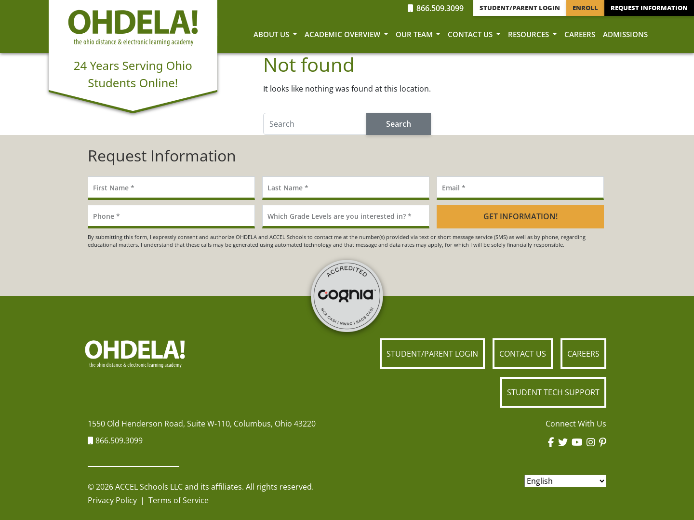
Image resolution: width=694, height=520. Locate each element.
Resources (529, 34)
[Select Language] (565, 481)
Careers (579, 34)
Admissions (625, 34)
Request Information (649, 7)
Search (398, 124)
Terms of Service (178, 500)
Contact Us (471, 34)
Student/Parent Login (520, 7)
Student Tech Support (553, 392)
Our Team (415, 34)
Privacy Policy (112, 500)
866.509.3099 (436, 8)
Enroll (585, 7)
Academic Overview (343, 34)
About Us (272, 34)
